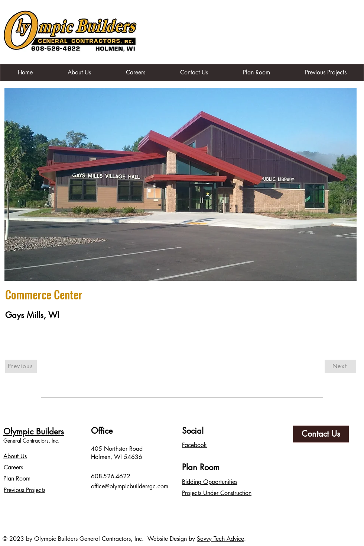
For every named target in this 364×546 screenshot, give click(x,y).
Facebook (194, 445)
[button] (180, 184)
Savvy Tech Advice (220, 539)
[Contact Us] (321, 434)
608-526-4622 (110, 476)
